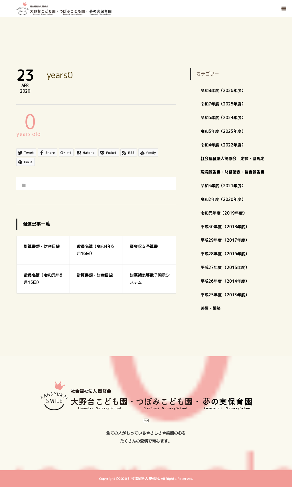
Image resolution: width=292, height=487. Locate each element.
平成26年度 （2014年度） (224, 281)
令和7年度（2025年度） (222, 104)
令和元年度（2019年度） (223, 213)
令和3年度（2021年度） (222, 185)
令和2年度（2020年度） (222, 199)
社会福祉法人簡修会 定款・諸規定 (232, 158)
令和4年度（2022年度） (222, 145)
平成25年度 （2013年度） (224, 295)
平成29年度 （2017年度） (226, 240)
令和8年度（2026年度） (222, 90)
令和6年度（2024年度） (222, 117)
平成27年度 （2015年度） (224, 267)
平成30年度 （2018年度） (224, 226)
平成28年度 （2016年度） (224, 253)
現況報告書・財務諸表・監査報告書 (232, 172)
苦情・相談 (210, 308)
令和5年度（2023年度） (222, 131)
